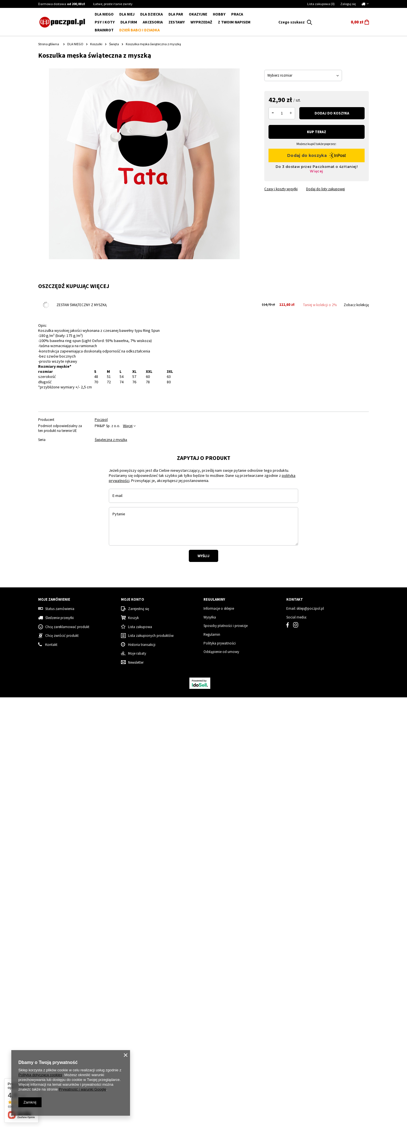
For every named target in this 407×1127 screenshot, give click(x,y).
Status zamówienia (59, 1039)
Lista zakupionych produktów (151, 1065)
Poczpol (101, 420)
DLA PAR (175, 14)
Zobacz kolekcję (356, 305)
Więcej (128, 425)
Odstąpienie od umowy (221, 1082)
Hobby (219, 14)
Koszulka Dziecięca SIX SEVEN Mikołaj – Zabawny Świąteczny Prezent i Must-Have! (70, 959)
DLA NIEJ (127, 14)
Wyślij (203, 703)
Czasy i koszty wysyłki (281, 189)
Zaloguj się (348, 4)
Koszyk (133, 1047)
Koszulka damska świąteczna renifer (327, 957)
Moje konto (132, 1029)
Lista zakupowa (321, 4)
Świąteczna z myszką (111, 440)
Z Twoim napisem (234, 22)
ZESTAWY (176, 22)
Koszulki (96, 44)
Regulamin (212, 1064)
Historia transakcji (141, 1074)
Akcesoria (153, 22)
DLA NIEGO (104, 14)
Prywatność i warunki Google (82, 1089)
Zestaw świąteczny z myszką (82, 305)
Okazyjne (198, 14)
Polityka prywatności (220, 1073)
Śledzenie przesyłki (59, 1047)
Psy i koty (105, 22)
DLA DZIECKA (151, 14)
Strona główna (48, 44)
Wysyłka (210, 1047)
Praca (237, 14)
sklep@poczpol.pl (310, 1038)
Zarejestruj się (138, 1039)
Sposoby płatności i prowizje (226, 1056)
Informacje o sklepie (219, 1038)
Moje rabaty (137, 1083)
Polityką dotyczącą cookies (40, 1075)
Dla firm (128, 22)
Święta (114, 44)
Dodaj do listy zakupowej (325, 189)
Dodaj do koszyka (332, 113)
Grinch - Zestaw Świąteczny (232, 957)
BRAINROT (104, 30)
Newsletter (136, 1092)
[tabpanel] (116, 525)
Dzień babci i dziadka (139, 30)
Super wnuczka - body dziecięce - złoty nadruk (155, 959)
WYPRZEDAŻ (201, 22)
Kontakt (294, 1029)
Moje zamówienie (54, 1029)
